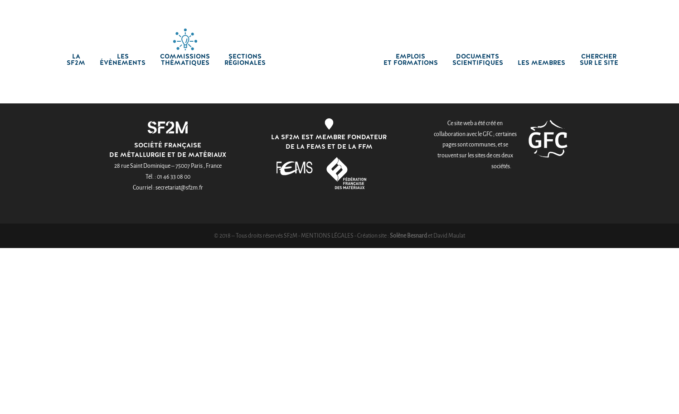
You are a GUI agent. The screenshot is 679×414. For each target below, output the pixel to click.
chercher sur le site (599, 60)
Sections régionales (245, 60)
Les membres (541, 63)
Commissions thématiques (185, 60)
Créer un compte (519, 8)
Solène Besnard (408, 235)
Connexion (462, 8)
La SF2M (76, 60)
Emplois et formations (410, 60)
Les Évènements (123, 60)
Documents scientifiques (477, 60)
